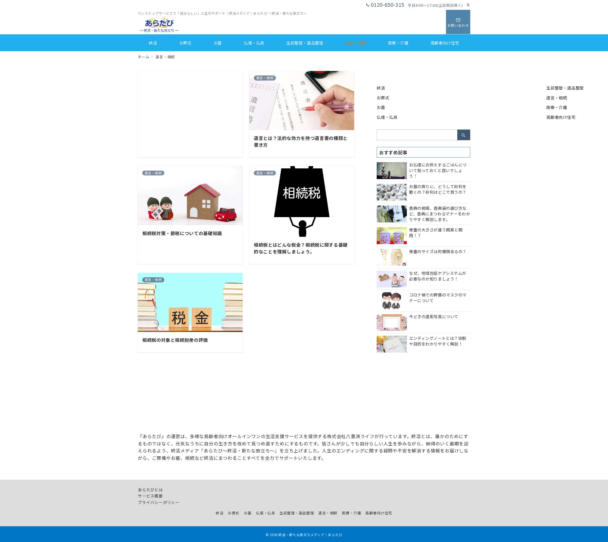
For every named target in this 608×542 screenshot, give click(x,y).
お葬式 (383, 98)
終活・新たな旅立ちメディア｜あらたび (310, 534)
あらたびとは (150, 489)
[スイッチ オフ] (458, 22)
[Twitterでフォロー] (468, 5)
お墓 (381, 107)
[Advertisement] (190, 110)
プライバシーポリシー (158, 502)
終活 (381, 88)
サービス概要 (150, 496)
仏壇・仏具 (387, 117)
